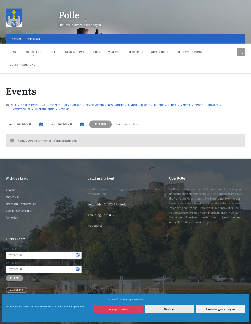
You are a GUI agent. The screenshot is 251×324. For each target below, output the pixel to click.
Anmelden (12, 217)
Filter (14, 278)
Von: (11, 124)
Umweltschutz (21, 109)
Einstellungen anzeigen (220, 309)
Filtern (100, 124)
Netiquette (95, 225)
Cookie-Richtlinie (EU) (19, 211)
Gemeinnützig (94, 105)
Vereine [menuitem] (113, 52)
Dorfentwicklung (33, 105)
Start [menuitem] (13, 52)
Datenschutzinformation (21, 204)
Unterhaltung (45, 109)
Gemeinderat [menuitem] (74, 52)
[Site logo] (14, 26)
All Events (16, 289)
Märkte (185, 105)
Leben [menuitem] (96, 52)
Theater (212, 105)
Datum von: (13, 249)
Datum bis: (13, 263)
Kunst (172, 105)
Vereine (64, 109)
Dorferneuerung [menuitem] (189, 52)
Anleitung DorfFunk (101, 215)
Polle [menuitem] (53, 52)
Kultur (159, 105)
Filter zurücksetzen (127, 124)
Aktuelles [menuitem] (33, 52)
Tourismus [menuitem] (135, 52)
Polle (69, 15)
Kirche (145, 105)
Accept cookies (118, 309)
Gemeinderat (72, 105)
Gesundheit (116, 105)
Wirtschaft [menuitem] (159, 52)
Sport (199, 105)
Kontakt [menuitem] (16, 38)
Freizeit (54, 105)
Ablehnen (169, 309)
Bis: (53, 124)
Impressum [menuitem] (34, 38)
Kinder (132, 105)
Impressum (12, 197)
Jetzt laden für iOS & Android (107, 204)
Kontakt (11, 190)
